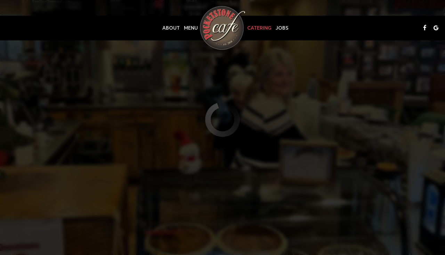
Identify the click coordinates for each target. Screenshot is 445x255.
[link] (222, 28)
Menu (191, 28)
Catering (259, 28)
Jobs (282, 28)
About (171, 28)
